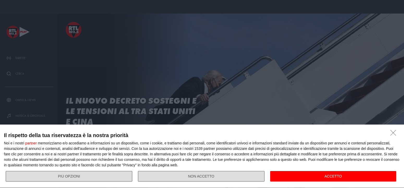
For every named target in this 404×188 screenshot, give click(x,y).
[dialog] (202, 156)
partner (31, 143)
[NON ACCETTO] (394, 134)
